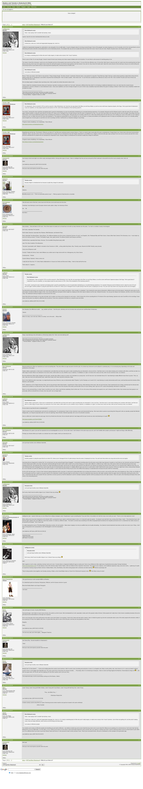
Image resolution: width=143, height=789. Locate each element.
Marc (4, 687)
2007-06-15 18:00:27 (8, 452)
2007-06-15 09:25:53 (8, 364)
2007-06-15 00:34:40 (8, 270)
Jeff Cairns (6, 516)
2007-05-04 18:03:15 (8, 100)
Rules (13, 7)
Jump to (23, 764)
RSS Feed (33, 7)
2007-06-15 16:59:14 (8, 440)
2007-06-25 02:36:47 (8, 710)
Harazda (5, 226)
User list (9, 7)
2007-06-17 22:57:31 (8, 544)
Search (18, 7)
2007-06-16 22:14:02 (8, 513)
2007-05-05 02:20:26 (8, 200)
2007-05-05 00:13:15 (8, 176)
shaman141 (6, 158)
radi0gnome (6, 29)
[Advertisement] (48, 18)
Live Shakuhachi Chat (26, 4)
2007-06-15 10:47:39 (8, 396)
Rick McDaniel (7, 366)
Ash (4, 546)
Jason (4, 713)
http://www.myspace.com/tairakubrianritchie (32, 124)
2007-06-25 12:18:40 (8, 740)
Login (28, 7)
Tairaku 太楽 (6, 102)
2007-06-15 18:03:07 (8, 482)
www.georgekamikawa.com (29, 565)
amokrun (5, 455)
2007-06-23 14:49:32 (8, 607)
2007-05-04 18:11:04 (8, 130)
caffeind (5, 273)
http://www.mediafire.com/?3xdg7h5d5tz (32, 419)
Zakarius (5, 179)
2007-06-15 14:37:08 (8, 428)
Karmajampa (6, 202)
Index (4, 7)
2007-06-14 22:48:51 (8, 224)
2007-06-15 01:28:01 (8, 307)
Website (5, 52)
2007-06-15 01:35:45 (8, 332)
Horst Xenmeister (8, 579)
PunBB (138, 763)
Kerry (4, 661)
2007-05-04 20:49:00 (8, 156)
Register (24, 7)
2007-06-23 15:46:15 (8, 638)
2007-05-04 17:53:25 (8, 26)
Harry (4, 610)
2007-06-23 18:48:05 (8, 658)
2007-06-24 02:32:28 (8, 685)
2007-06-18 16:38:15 (8, 577)
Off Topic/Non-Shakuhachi (33, 24)
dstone (5, 309)
